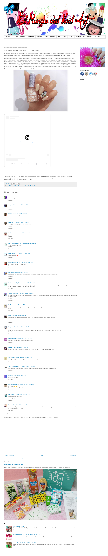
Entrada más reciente (9, 455)
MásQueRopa (11, 253)
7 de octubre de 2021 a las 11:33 (22, 253)
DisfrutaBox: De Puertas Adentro (13, 464)
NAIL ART (15, 36)
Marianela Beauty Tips (13, 384)
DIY (84, 36)
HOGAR (64, 36)
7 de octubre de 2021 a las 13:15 (27, 283)
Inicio (42, 455)
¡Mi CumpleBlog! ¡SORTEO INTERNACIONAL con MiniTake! (26, 534)
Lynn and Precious (12, 196)
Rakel (9, 315)
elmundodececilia (12, 357)
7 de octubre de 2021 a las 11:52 (25, 262)
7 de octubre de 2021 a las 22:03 (24, 338)
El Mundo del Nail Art (13, 185)
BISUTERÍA (52, 36)
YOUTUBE (78, 36)
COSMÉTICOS (31, 36)
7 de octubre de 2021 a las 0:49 (20, 213)
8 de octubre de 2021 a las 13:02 (27, 366)
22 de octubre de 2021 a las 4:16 (19, 404)
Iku (9, 304)
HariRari (10, 347)
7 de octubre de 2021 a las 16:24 (19, 315)
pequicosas (11, 394)
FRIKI (59, 36)
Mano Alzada (25, 185)
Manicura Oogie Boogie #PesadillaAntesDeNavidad (24, 542)
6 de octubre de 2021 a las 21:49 (25, 196)
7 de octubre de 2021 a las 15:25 (17, 304)
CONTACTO (97, 36)
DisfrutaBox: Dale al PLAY (18, 526)
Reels (35, 185)
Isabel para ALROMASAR (14, 243)
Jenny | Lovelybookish (13, 366)
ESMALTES (22, 36)
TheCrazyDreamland (13, 293)
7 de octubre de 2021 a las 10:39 (22, 233)
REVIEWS (71, 36)
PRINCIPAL (8, 36)
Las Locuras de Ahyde (13, 283)
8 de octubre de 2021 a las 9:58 (24, 357)
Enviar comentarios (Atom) (17, 458)
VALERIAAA (11, 222)
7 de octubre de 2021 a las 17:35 (21, 327)
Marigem (10, 272)
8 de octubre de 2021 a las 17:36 (18, 375)
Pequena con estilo (13, 262)
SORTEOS (89, 36)
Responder (10, 200)
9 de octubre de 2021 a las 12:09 (27, 384)
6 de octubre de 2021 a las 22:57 (20, 205)
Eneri (9, 375)
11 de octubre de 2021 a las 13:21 (22, 394)
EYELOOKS (39, 36)
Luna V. (10, 404)
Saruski (10, 213)
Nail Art (29, 185)
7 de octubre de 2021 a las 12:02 (20, 272)
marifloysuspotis (12, 338)
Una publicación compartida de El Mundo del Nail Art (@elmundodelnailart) (27, 164)
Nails (33, 185)
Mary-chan (11, 327)
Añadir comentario (9, 413)
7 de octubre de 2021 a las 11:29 (28, 243)
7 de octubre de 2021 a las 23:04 (20, 347)
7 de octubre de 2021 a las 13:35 (26, 293)
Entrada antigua (72, 455)
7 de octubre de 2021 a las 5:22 (22, 222)
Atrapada (10, 205)
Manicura (20, 185)
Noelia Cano (11, 233)
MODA (46, 36)
